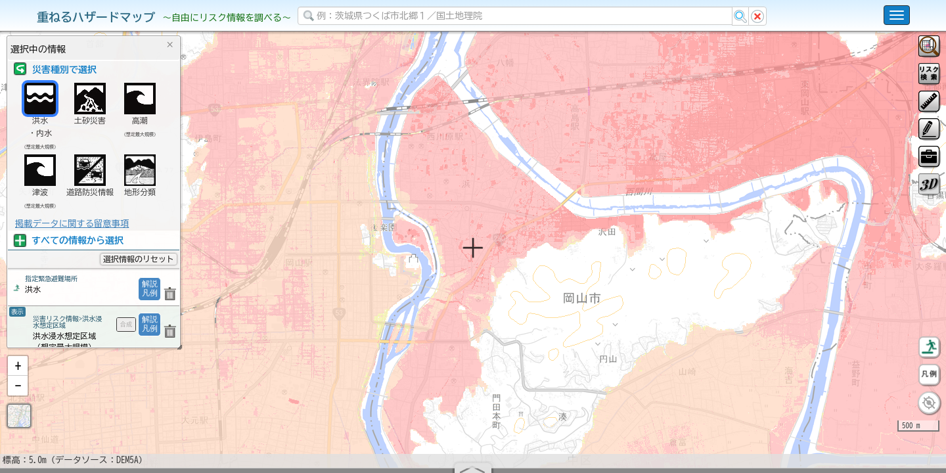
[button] (18, 400)
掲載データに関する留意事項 (72, 223)
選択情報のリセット (138, 259)
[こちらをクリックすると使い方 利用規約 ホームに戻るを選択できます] (897, 15)
